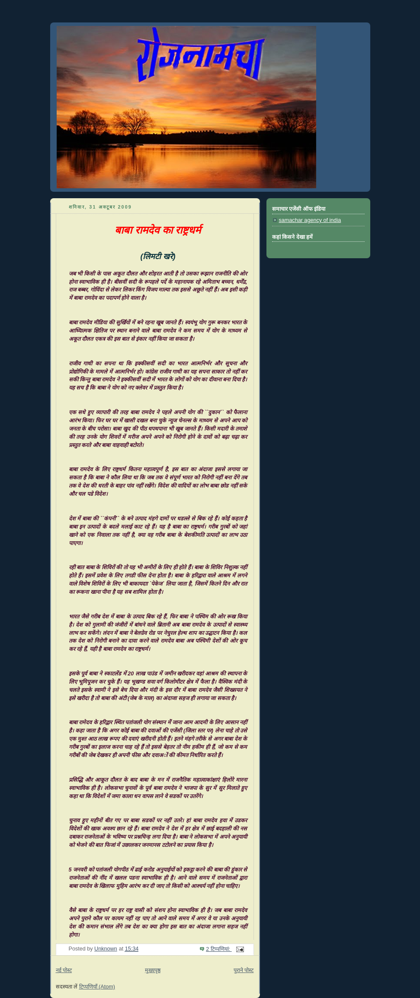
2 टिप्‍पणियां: (219, 949)
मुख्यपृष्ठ (152, 970)
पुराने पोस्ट (244, 970)
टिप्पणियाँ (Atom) (97, 987)
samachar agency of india (310, 220)
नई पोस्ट (64, 970)
